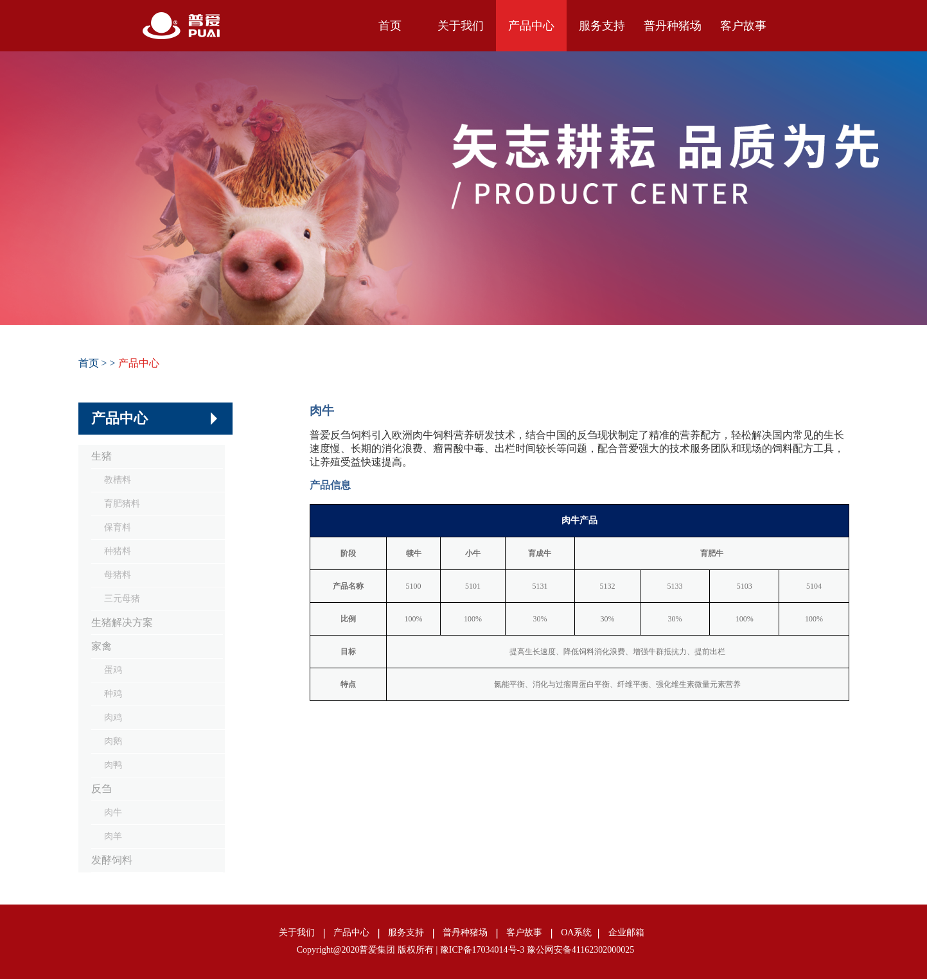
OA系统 (576, 932)
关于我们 (460, 25)
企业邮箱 (626, 932)
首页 (390, 25)
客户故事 (743, 25)
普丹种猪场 (673, 25)
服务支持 (602, 25)
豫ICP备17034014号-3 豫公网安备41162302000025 (537, 950)
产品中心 (531, 25)
